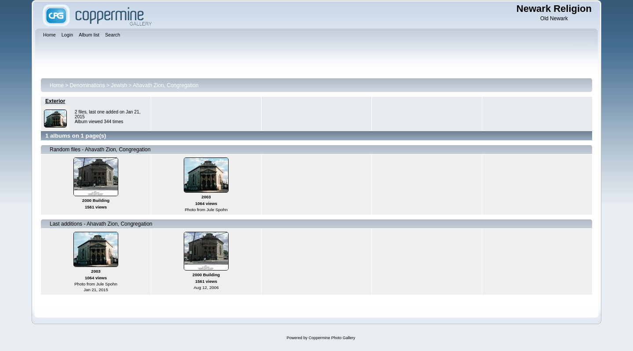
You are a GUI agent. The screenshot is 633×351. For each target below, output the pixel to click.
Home (57, 85)
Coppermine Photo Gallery (332, 338)
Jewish (119, 85)
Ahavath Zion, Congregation (165, 85)
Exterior (55, 101)
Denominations (87, 85)
